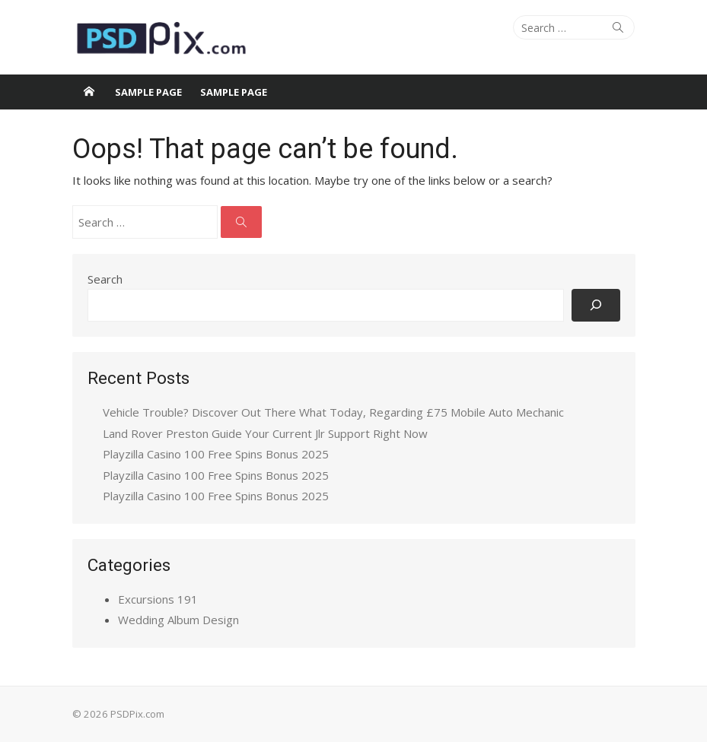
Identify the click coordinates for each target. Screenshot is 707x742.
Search (105, 279)
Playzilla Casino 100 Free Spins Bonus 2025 (216, 453)
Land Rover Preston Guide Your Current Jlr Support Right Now (265, 433)
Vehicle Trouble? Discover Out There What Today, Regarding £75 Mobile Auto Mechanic (333, 412)
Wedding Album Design (178, 619)
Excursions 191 (158, 599)
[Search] (596, 305)
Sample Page (148, 92)
